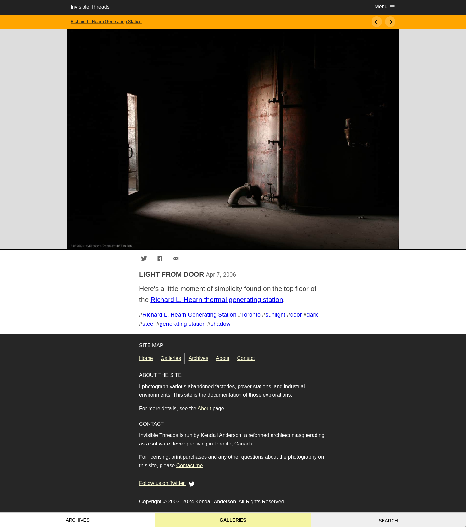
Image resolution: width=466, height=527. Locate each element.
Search (388, 520)
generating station (183, 324)
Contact (246, 358)
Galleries (171, 358)
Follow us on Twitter (168, 483)
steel (148, 324)
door (296, 315)
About (222, 358)
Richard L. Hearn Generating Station (106, 21)
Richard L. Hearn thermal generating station (216, 299)
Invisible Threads (90, 7)
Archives (198, 358)
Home (146, 358)
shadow (220, 324)
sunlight (275, 315)
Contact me (189, 465)
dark (312, 315)
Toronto (251, 315)
